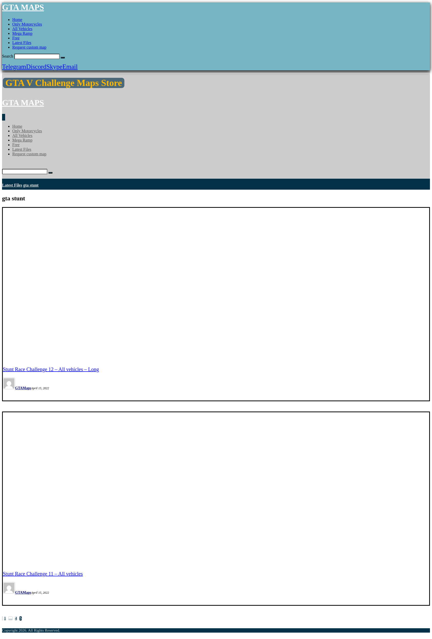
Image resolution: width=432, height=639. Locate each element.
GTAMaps (23, 388)
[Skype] (54, 66)
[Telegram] (14, 66)
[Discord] (36, 66)
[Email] (70, 66)
